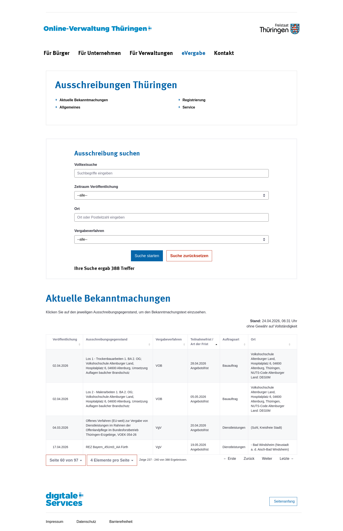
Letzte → (287, 458)
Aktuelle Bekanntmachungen (84, 100)
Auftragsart (231, 339)
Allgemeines (70, 107)
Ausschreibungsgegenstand (106, 339)
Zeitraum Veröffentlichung (96, 187)
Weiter (267, 458)
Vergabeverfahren (89, 231)
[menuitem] (56, 53)
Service (189, 107)
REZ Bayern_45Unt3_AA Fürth (107, 447)
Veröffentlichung (65, 339)
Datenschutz (86, 522)
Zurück (249, 458)
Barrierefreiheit (120, 522)
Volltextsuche (85, 164)
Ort (77, 209)
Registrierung (194, 100)
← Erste (229, 458)
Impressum (54, 522)
